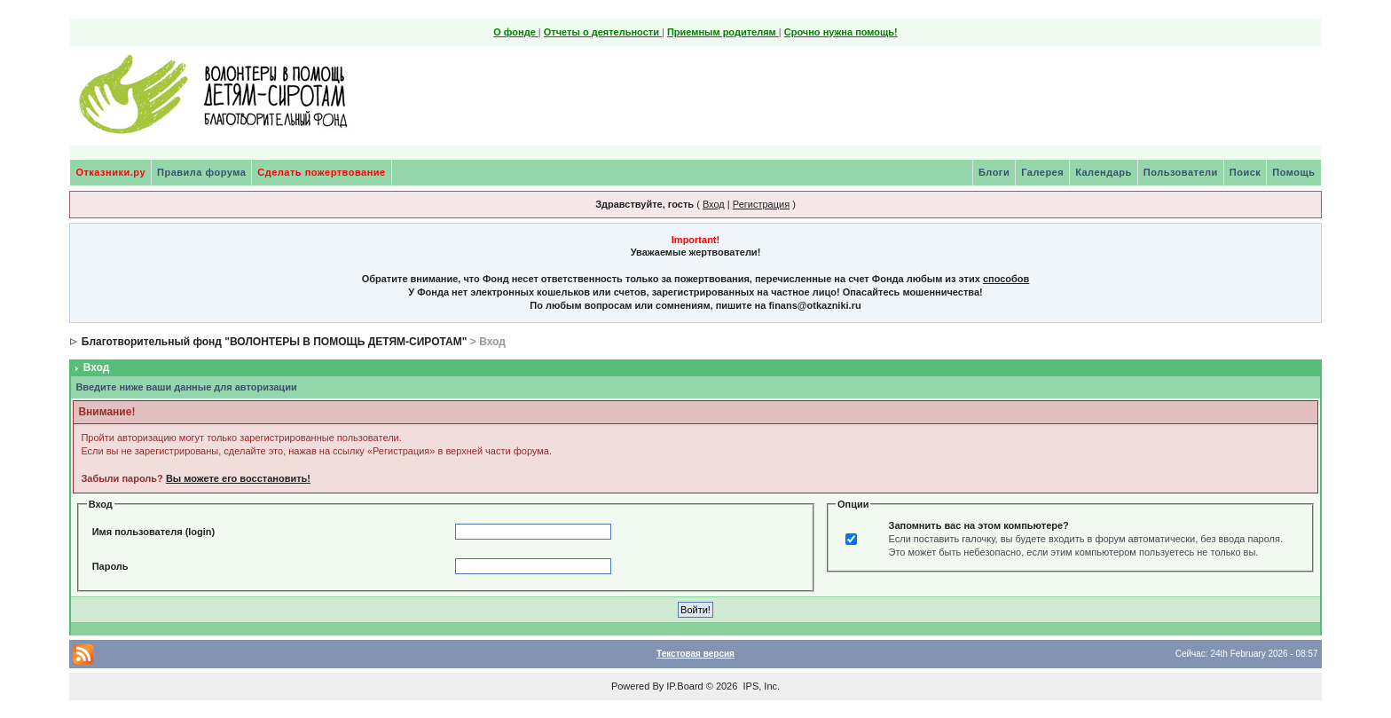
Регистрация (761, 204)
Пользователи (1180, 172)
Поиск (1245, 172)
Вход (714, 204)
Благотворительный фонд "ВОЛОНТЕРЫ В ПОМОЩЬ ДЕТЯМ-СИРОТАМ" (275, 341)
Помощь (1293, 172)
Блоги (994, 172)
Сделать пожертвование (321, 172)
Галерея (1042, 172)
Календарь (1103, 172)
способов (1006, 278)
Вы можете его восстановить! (238, 478)
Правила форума (201, 172)
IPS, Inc (760, 686)
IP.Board (684, 686)
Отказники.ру (110, 172)
